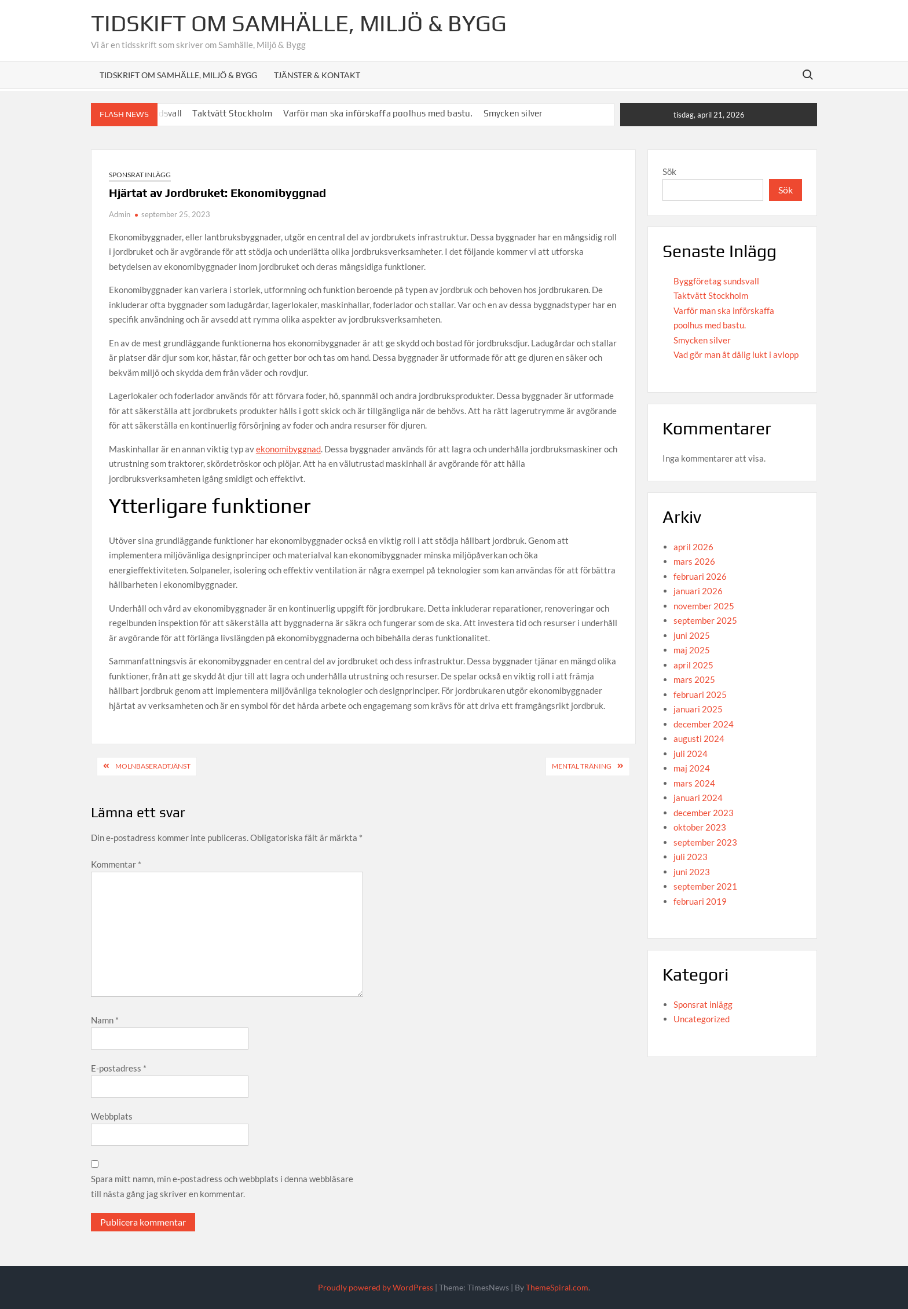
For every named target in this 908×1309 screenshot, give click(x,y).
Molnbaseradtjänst (153, 766)
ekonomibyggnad (288, 449)
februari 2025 (700, 694)
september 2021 (705, 886)
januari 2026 (698, 591)
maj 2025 (691, 650)
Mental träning (582, 766)
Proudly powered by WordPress (375, 1287)
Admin (119, 214)
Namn (105, 1020)
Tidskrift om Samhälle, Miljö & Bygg (178, 75)
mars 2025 (694, 679)
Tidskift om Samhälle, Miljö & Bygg (299, 23)
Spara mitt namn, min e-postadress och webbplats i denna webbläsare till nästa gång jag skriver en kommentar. (222, 1186)
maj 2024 (691, 768)
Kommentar (116, 864)
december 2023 (703, 812)
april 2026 (693, 547)
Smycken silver (513, 113)
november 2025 (703, 606)
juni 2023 (691, 871)
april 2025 (693, 665)
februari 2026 (700, 576)
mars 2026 (694, 561)
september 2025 (705, 620)
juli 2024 (690, 753)
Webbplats (112, 1116)
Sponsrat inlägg (140, 174)
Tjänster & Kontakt (317, 75)
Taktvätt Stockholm (232, 113)
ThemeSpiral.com (557, 1287)
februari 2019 (700, 901)
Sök (669, 171)
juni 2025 (691, 635)
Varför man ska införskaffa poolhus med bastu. (378, 113)
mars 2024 (694, 783)
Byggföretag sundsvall (716, 281)
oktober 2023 (699, 827)
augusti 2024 (698, 738)
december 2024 (703, 724)
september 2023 (705, 842)
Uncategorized (701, 1019)
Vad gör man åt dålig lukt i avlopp (736, 354)
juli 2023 (690, 856)
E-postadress (119, 1068)
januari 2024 (698, 797)
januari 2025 (698, 709)
